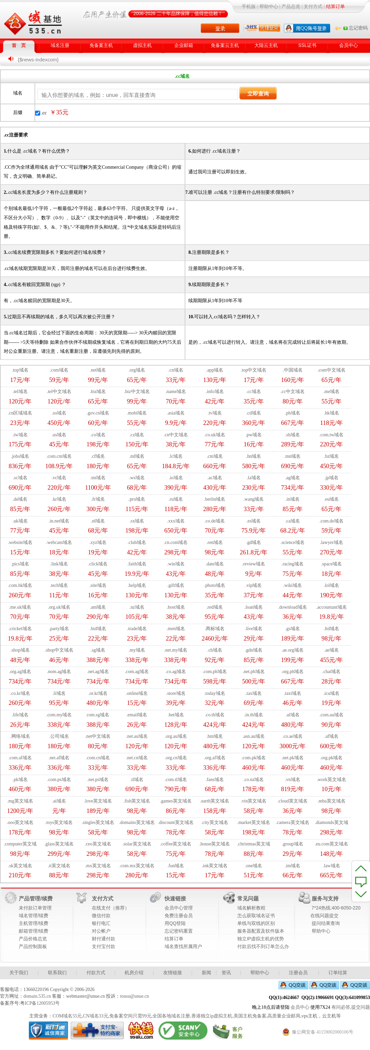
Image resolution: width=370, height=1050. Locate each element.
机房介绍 (134, 972)
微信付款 (101, 915)
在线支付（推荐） (110, 907)
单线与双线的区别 (256, 923)
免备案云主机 (225, 45)
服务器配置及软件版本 (260, 931)
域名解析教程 (251, 907)
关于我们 (18, 972)
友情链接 (172, 972)
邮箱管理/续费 (33, 931)
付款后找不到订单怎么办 (263, 946)
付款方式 (95, 972)
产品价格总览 (33, 938)
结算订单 (174, 938)
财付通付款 (103, 938)
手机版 (249, 6)
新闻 (206, 972)
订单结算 (337, 972)
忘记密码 (355, 28)
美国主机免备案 (250, 1015)
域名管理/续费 (33, 915)
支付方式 (313, 6)
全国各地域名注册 (171, 1015)
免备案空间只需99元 (130, 1015)
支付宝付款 (103, 946)
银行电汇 (101, 923)
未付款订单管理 (35, 907)
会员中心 (348, 45)
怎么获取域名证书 (256, 915)
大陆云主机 (266, 45)
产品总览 (291, 6)
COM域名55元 (67, 1015)
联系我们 (57, 972)
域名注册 (60, 45)
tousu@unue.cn (134, 996)
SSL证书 (307, 45)
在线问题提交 (324, 915)
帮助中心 (268, 6)
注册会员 (298, 972)
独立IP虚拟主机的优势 (260, 938)
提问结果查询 (326, 923)
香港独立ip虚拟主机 (212, 1015)
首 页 (19, 45)
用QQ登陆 (175, 923)
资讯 (226, 972)
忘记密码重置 (179, 931)
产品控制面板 (33, 946)
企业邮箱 (183, 45)
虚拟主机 (142, 45)
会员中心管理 (179, 907)
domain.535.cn (37, 996)
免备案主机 (101, 45)
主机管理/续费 (33, 923)
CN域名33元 (95, 1015)
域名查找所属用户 (183, 946)
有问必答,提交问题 (350, 1007)
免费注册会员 (179, 915)
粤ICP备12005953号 (40, 1003)
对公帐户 (101, 931)
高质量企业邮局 (283, 1015)
